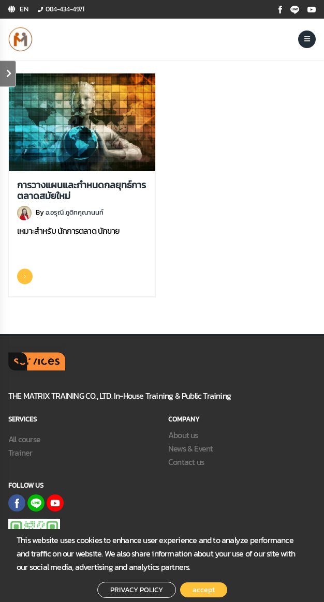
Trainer (20, 452)
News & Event (190, 448)
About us (183, 435)
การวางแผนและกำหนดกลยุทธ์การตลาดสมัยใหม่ (81, 191)
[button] (18, 9)
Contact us (186, 462)
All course (24, 439)
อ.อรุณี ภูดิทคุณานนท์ (75, 212)
